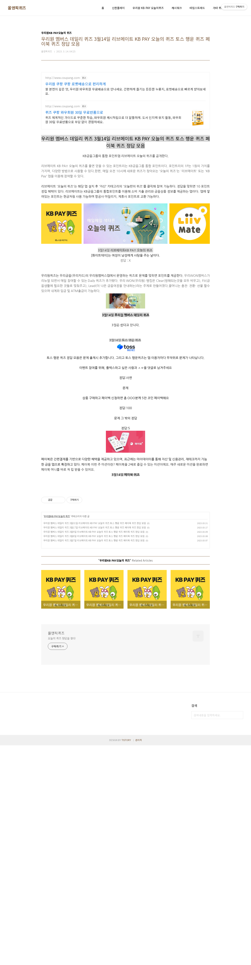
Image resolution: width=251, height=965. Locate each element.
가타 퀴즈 (218, 8)
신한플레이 (118, 8)
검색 (239, 770)
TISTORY (126, 795)
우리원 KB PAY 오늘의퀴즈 (148, 8)
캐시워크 (177, 8)
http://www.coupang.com (62, 77)
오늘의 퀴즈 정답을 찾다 (61, 693)
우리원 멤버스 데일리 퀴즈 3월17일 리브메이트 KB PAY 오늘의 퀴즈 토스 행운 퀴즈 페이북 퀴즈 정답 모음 (94, 582)
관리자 (138, 795)
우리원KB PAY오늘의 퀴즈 (57, 571)
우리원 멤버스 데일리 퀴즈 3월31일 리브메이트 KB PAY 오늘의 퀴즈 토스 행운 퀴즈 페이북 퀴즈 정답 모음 (94, 578)
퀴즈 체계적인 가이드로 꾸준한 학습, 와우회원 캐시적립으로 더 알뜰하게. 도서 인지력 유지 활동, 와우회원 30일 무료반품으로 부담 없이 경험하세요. (113, 119)
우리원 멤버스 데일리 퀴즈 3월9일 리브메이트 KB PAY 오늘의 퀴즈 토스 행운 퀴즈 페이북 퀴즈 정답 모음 (94, 586)
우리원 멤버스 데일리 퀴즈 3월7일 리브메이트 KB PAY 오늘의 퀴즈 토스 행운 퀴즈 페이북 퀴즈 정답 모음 (94, 595)
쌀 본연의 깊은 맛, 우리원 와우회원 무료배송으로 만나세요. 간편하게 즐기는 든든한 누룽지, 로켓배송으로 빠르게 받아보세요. (125, 91)
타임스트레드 (197, 8)
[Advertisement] (125, 513)
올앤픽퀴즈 (17, 8)
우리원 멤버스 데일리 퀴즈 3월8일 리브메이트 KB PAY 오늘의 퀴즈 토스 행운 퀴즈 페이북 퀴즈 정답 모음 (94, 591)
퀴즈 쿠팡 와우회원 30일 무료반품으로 (74, 112)
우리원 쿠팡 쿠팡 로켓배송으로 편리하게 (75, 83)
